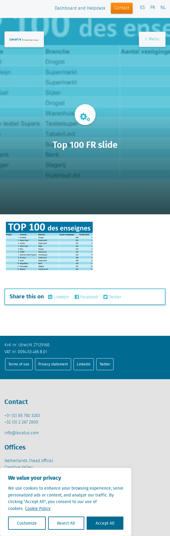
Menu (152, 39)
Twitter (112, 297)
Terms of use (18, 364)
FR (152, 7)
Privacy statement (53, 364)
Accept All (105, 523)
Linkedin (58, 297)
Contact (121, 8)
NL (163, 7)
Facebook (86, 297)
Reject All (66, 523)
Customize (27, 523)
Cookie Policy (37, 508)
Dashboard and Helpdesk (80, 8)
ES (142, 7)
